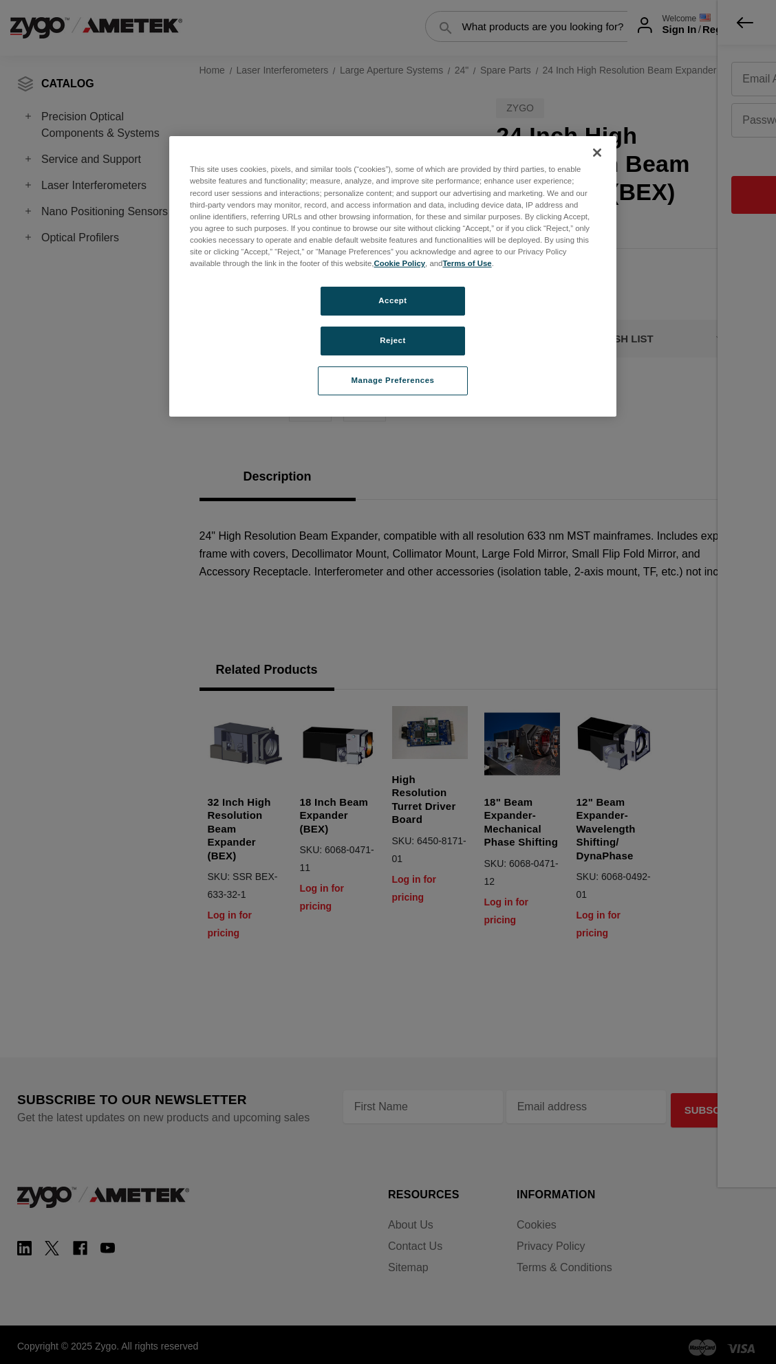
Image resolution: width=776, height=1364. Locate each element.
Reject (393, 340)
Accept (392, 300)
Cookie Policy (399, 263)
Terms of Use (466, 263)
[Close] (597, 153)
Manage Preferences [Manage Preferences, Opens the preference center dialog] (393, 380)
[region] (392, 276)
